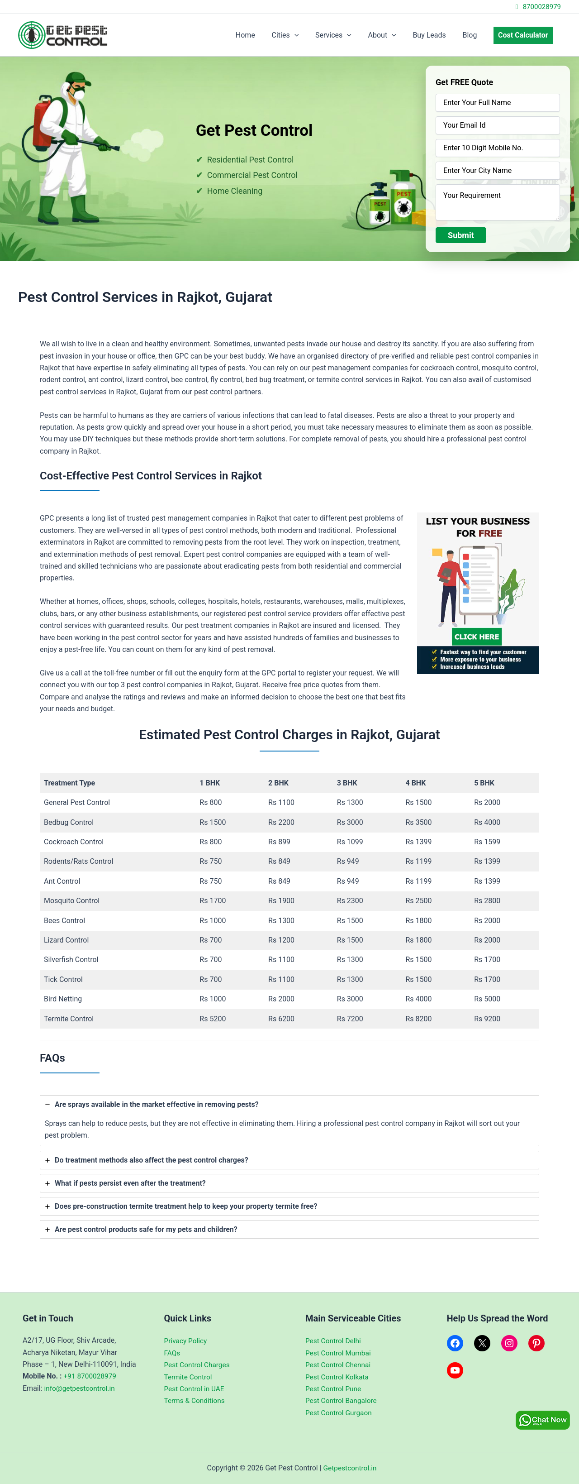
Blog (472, 35)
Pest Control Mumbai (339, 1353)
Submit (461, 235)
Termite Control (189, 1376)
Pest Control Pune (334, 1388)
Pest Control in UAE (195, 1388)
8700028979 (537, 7)
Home (259, 35)
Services (343, 35)
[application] (305, 35)
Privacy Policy (186, 1340)
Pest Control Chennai (339, 1364)
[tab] (289, 1121)
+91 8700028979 (91, 1376)
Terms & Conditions (196, 1400)
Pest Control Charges (198, 1364)
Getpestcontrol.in (349, 1468)
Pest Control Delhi (334, 1340)
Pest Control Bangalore (342, 1400)
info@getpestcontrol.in (80, 1388)
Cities (296, 35)
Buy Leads (434, 35)
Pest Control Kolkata (338, 1376)
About (389, 35)
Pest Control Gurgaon (339, 1412)
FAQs (172, 1353)
